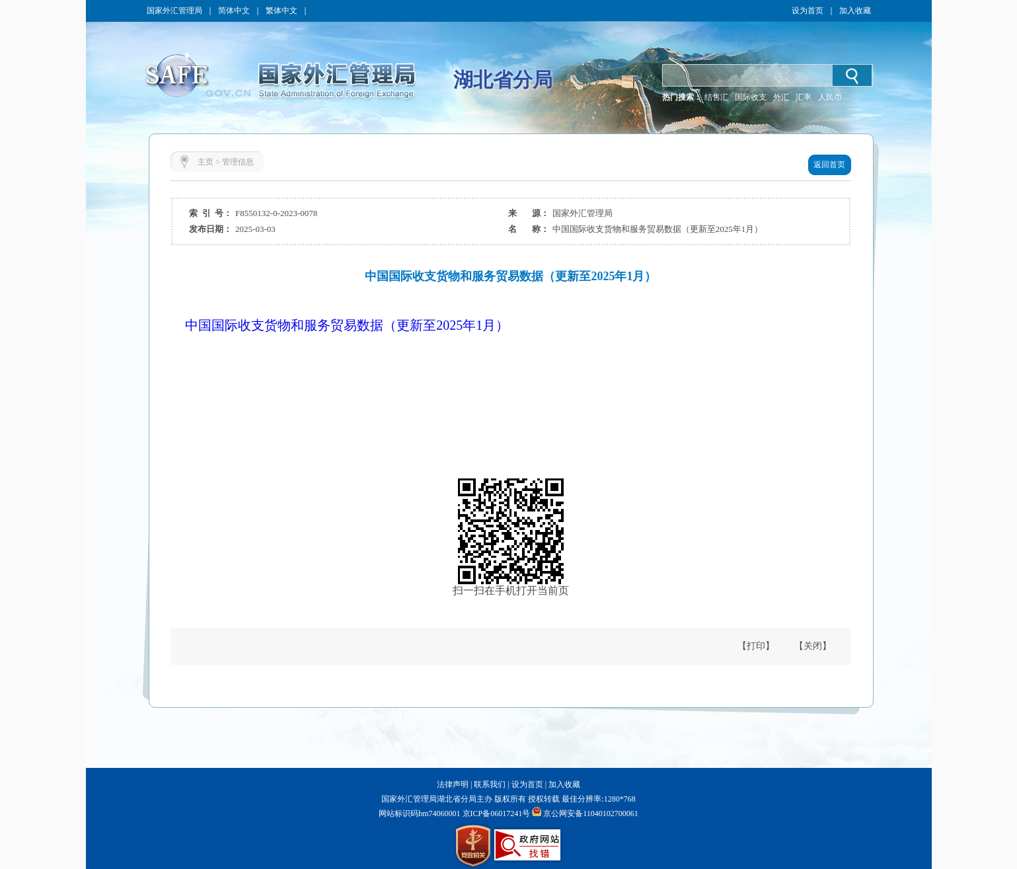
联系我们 (490, 784)
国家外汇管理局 (174, 10)
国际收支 (751, 97)
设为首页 (807, 10)
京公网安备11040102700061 (590, 813)
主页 (205, 162)
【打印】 (755, 646)
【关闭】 (812, 646)
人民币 (830, 97)
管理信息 (238, 162)
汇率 (803, 97)
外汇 (781, 97)
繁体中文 (281, 10)
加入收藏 (855, 10)
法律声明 (453, 784)
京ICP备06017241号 (496, 813)
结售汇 (716, 97)
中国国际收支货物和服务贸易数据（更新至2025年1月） (347, 325)
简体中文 (234, 10)
